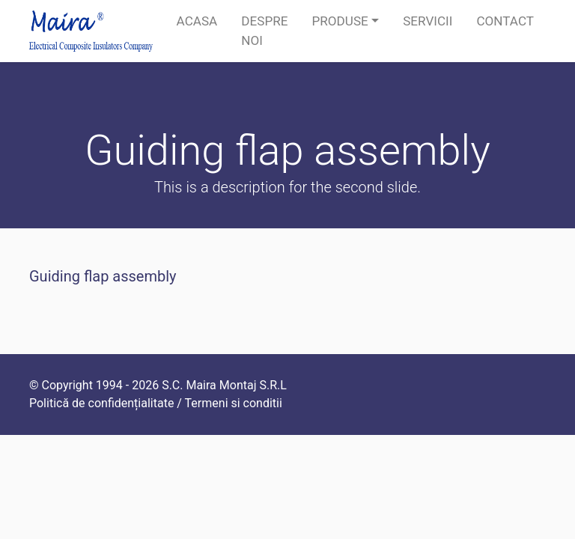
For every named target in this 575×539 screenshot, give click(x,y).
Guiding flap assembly (103, 276)
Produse (339, 20)
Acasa (197, 20)
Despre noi (264, 30)
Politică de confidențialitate (101, 403)
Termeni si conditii (233, 403)
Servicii (427, 20)
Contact (505, 20)
